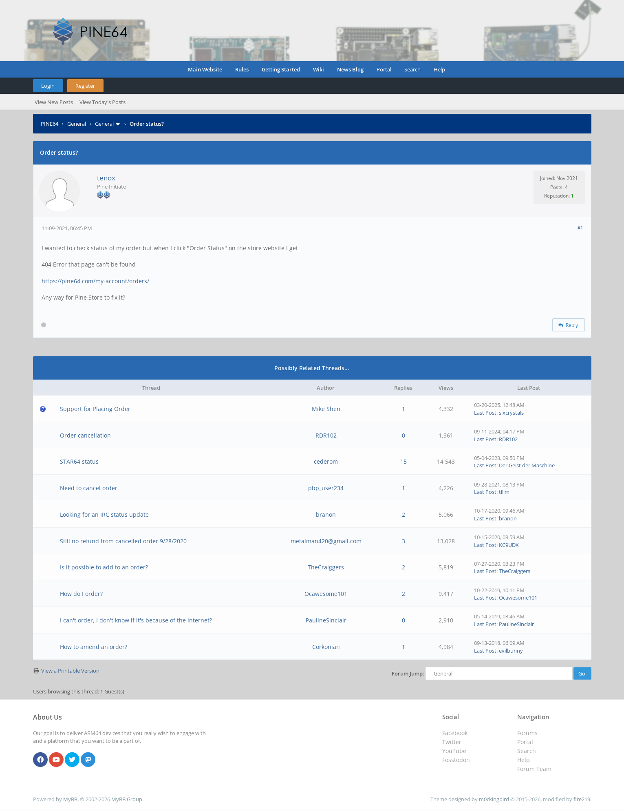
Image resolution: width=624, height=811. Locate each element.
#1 (580, 227)
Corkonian (326, 647)
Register (85, 85)
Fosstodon (456, 760)
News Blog (350, 69)
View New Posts (54, 102)
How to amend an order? (93, 647)
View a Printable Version (70, 670)
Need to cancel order (88, 488)
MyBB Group (126, 799)
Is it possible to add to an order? (104, 567)
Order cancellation (85, 435)
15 (403, 461)
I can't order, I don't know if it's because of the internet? (136, 620)
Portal (384, 69)
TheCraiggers (326, 567)
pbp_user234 (326, 488)
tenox (106, 177)
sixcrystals (511, 412)
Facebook (454, 733)
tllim (504, 491)
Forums (527, 733)
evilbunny (511, 650)
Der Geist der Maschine (527, 465)
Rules (242, 69)
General (76, 123)
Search (412, 69)
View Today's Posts (102, 102)
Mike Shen (326, 409)
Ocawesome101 (325, 594)
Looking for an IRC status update (104, 514)
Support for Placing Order (95, 409)
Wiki (318, 69)
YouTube (454, 751)
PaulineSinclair (326, 620)
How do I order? (81, 594)
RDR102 (326, 435)
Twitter (451, 742)
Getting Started (281, 69)
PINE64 (49, 123)
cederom (326, 461)
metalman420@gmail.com (326, 541)
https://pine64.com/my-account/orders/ (95, 281)
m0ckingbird (494, 799)
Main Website (205, 69)
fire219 (581, 799)
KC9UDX (509, 545)
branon (326, 514)
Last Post (485, 412)
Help (439, 69)
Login (48, 85)
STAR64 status (79, 461)
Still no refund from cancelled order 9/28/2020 (123, 541)
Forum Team (534, 769)
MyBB (70, 799)
